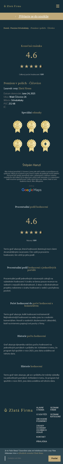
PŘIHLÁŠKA (41, 442)
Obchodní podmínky (41, 420)
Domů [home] (6, 28)
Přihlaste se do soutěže (31, 16)
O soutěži (41, 415)
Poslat (54, 458)
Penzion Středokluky (20, 28)
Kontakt (41, 437)
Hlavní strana (40, 409)
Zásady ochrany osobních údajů (41, 429)
